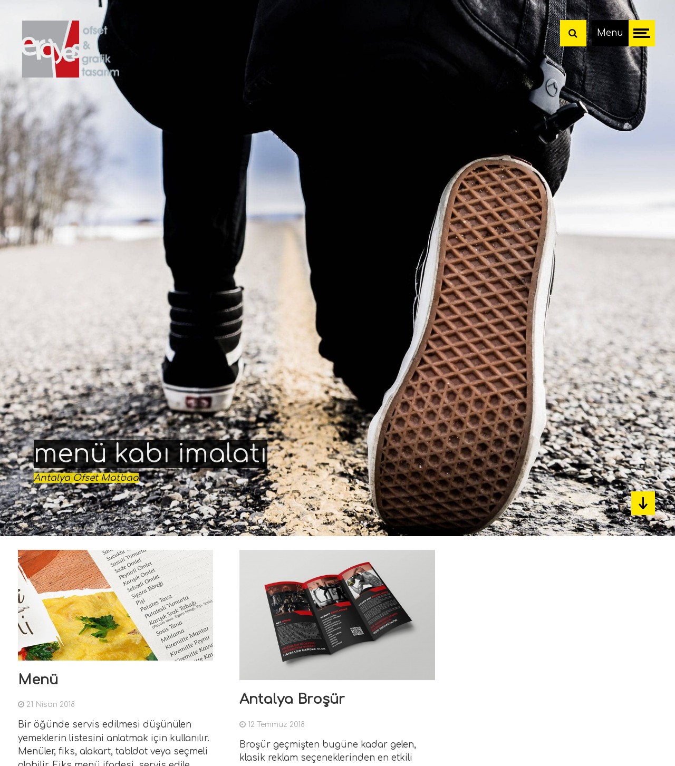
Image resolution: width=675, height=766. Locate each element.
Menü (38, 679)
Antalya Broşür (292, 699)
